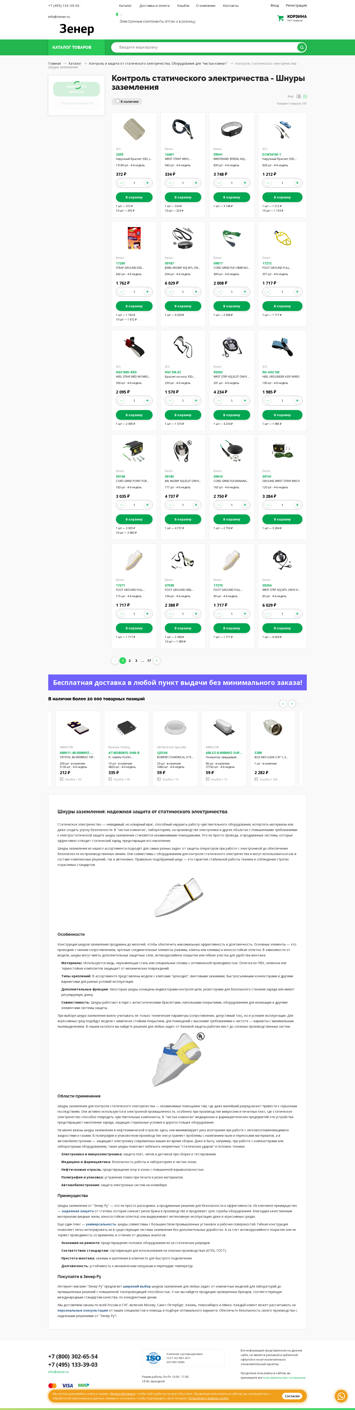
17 (149, 660)
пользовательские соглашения (284, 1378)
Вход (275, 5)
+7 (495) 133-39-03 (63, 5)
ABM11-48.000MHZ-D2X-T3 (75, 754)
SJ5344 (162, 752)
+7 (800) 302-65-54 (73, 1356)
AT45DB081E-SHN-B (123, 752)
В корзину (134, 197)
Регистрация (296, 5)
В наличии (130, 101)
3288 (258, 752)
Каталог (125, 5)
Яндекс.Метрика (122, 1394)
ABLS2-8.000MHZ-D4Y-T (223, 754)
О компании (205, 5)
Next (292, 703)
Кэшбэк (183, 5)
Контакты (231, 5)
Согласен (292, 1396)
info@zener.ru (59, 16)
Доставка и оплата (154, 5)
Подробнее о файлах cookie (208, 1398)
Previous (283, 703)
